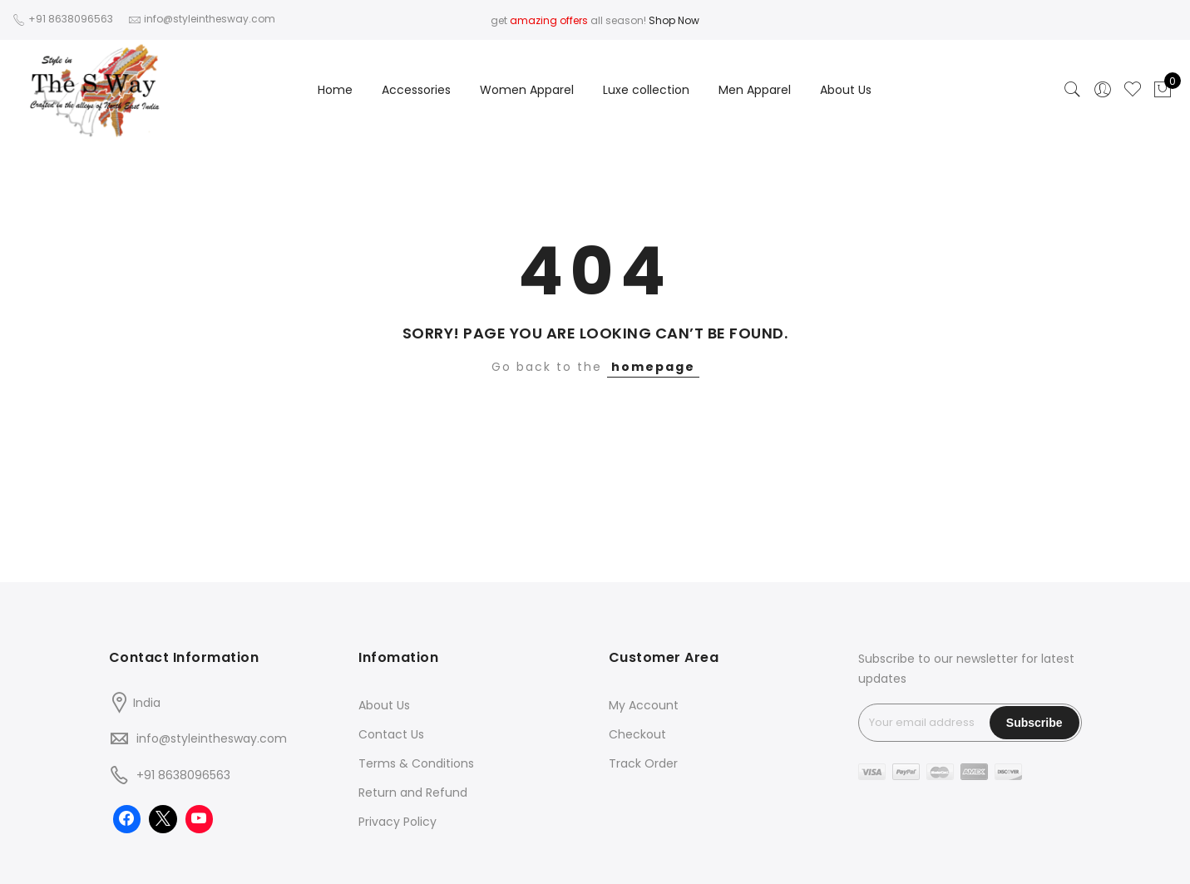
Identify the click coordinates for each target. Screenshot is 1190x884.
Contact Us (391, 734)
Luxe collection (646, 89)
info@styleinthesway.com (211, 738)
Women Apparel (527, 89)
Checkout (637, 734)
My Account (644, 705)
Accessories (416, 89)
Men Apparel (754, 89)
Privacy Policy (397, 821)
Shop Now (674, 20)
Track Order (643, 763)
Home (335, 89)
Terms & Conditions (416, 763)
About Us (846, 89)
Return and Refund (412, 792)
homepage (653, 366)
